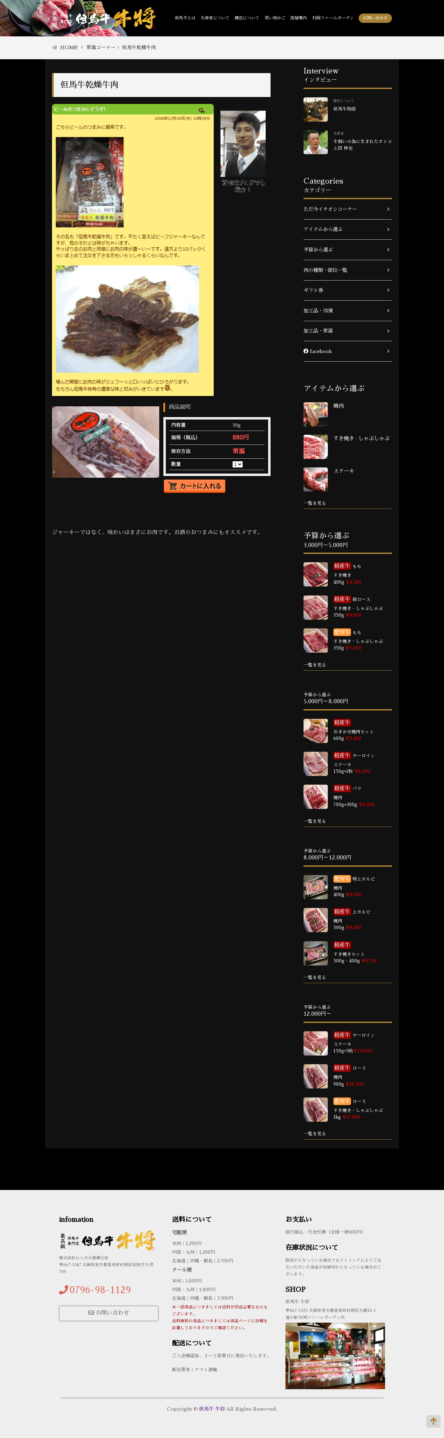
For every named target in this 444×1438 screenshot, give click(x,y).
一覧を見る (315, 503)
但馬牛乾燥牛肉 (139, 47)
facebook (318, 351)
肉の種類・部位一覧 (325, 270)
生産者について (215, 18)
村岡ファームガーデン (333, 18)
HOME (69, 47)
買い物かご (275, 18)
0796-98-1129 (100, 1290)
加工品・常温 (318, 330)
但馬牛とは (185, 18)
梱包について (246, 18)
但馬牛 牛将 (212, 1408)
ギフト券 (313, 290)
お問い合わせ (375, 18)
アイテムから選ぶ (323, 229)
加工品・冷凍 (318, 310)
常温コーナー (101, 47)
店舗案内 (298, 18)
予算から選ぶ (318, 249)
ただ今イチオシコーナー (330, 209)
